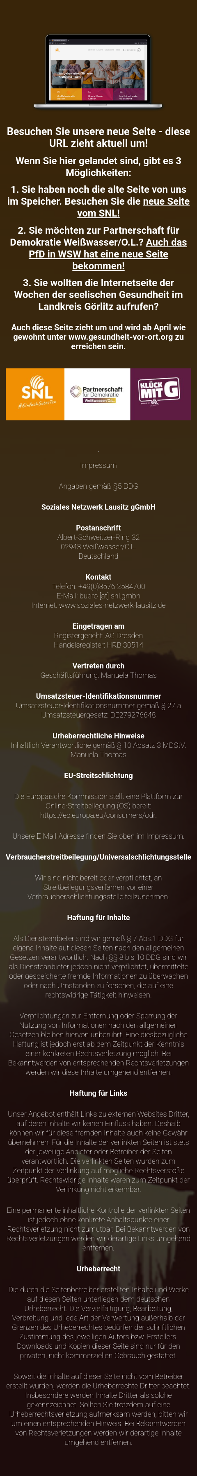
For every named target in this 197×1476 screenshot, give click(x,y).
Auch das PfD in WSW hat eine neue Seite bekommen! (108, 254)
